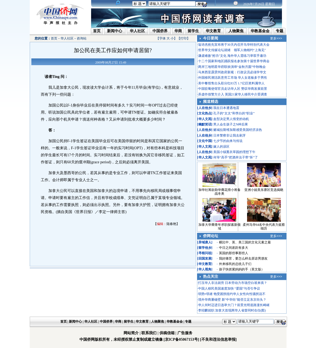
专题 (279, 31)
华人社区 (137, 31)
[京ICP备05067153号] (181, 339)
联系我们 (149, 333)
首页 (97, 31)
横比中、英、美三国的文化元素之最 (245, 242)
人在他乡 (204, 108)
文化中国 (204, 141)
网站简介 (131, 333)
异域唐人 (204, 242)
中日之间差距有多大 (233, 248)
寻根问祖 (204, 253)
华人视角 (204, 269)
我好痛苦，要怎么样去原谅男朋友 (243, 258)
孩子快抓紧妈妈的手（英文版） (241, 269)
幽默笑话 (204, 124)
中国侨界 (160, 31)
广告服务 (184, 333)
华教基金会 (260, 31)
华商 (178, 31)
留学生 (193, 31)
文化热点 (204, 113)
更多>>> (276, 38)
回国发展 (204, 258)
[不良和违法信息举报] (218, 339)
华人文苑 (204, 119)
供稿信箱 (167, 333)
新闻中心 (114, 31)
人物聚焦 (236, 31)
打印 (183, 38)
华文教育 (213, 31)
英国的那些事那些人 (233, 253)
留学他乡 (204, 248)
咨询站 (82, 38)
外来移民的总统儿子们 (235, 264)
